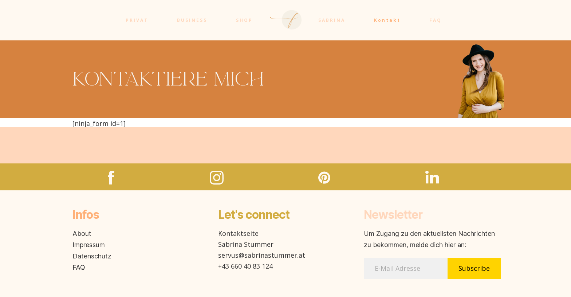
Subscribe (474, 268)
